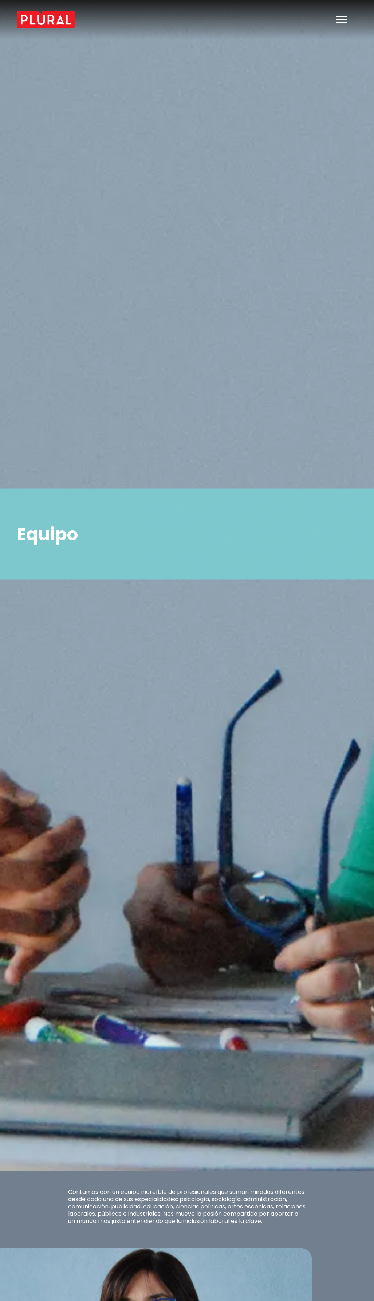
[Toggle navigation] (342, 19)
